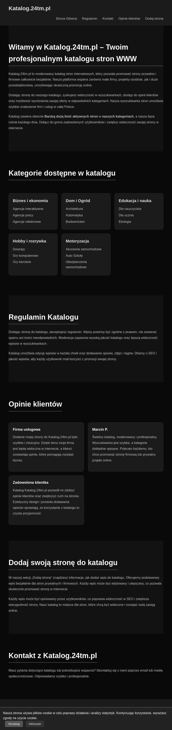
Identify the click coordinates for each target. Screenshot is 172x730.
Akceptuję (14, 723)
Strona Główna (66, 18)
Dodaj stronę (154, 18)
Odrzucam (35, 723)
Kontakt (107, 18)
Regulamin (89, 18)
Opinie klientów (129, 18)
